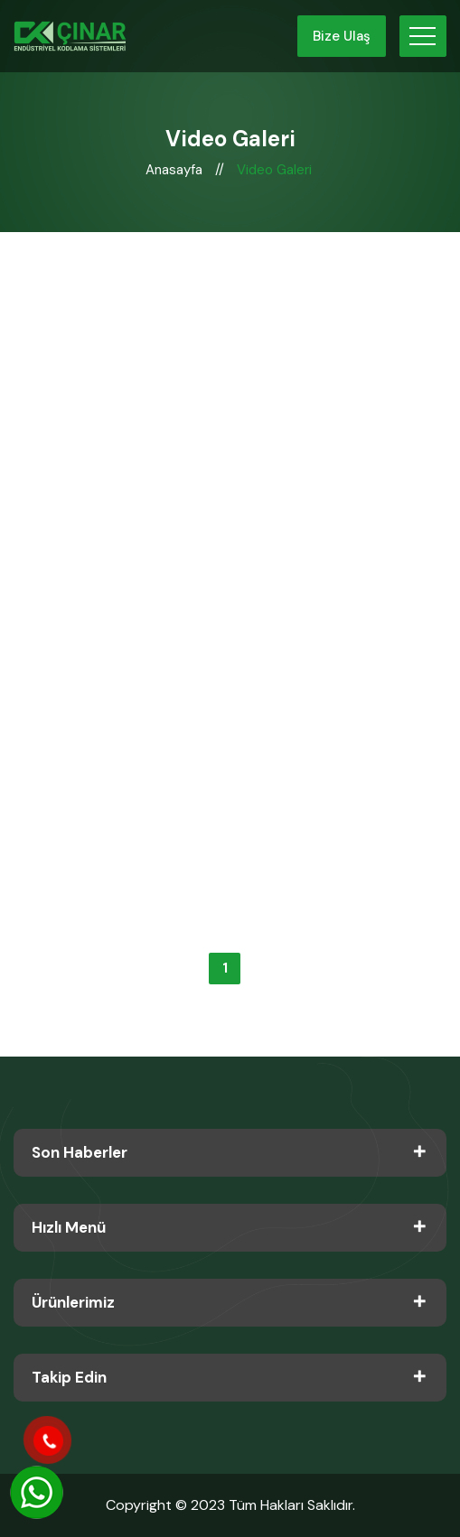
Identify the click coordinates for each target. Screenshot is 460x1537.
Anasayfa (176, 170)
